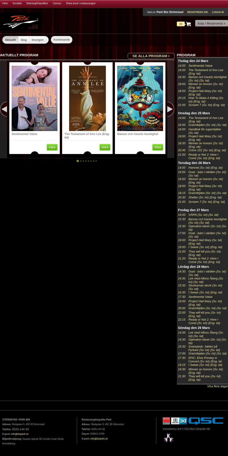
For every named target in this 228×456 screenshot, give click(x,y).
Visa (52, 147)
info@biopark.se (19, 434)
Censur (57, 3)
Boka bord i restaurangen (81, 3)
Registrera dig (197, 12)
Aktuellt (10, 40)
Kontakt (17, 3)
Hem (5, 3)
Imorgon (38, 40)
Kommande (62, 39)
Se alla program (151, 55)
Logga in (218, 12)
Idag (24, 40)
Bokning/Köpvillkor (37, 3)
